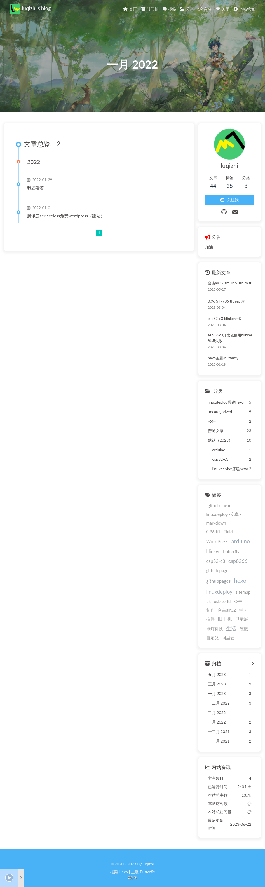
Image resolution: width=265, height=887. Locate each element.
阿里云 (228, 637)
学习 (243, 609)
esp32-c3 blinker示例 (225, 318)
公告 (238, 601)
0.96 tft (213, 531)
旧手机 (225, 619)
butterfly (231, 551)
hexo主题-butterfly (223, 358)
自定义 (212, 637)
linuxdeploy (219, 591)
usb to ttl (222, 601)
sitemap (243, 592)
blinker (213, 551)
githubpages (218, 581)
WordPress (217, 541)
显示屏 (241, 618)
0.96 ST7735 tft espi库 (226, 301)
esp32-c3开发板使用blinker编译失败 (230, 338)
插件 (210, 618)
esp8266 (237, 561)
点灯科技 (214, 628)
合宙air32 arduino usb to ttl (230, 283)
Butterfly (147, 871)
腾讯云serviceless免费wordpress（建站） (66, 215)
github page (217, 570)
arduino (240, 541)
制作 (210, 609)
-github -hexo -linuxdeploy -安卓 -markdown (223, 514)
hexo (240, 580)
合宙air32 (227, 609)
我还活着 (35, 187)
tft (208, 601)
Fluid (228, 531)
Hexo (123, 871)
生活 (231, 628)
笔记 (244, 628)
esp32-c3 (215, 561)
